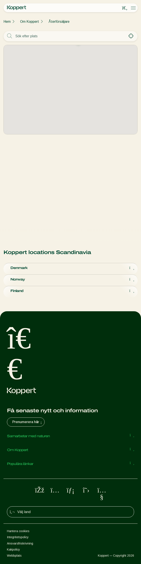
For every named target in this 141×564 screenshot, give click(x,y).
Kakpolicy (13, 549)
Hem (7, 21)
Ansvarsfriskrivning (20, 543)
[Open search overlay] (124, 8)
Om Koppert (29, 21)
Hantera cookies (18, 531)
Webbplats (14, 555)
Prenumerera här (27, 422)
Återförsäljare (59, 21)
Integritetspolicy (18, 537)
